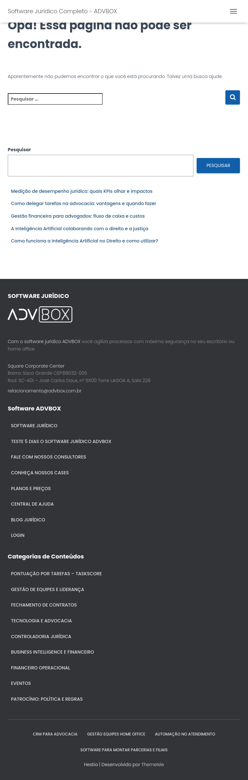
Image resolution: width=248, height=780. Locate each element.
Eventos (21, 683)
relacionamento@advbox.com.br (44, 391)
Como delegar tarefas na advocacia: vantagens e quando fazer (83, 203)
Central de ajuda (32, 504)
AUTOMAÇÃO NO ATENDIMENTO (185, 734)
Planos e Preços (31, 488)
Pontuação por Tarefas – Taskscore (56, 573)
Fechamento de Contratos (44, 605)
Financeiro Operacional (40, 668)
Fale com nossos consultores (48, 457)
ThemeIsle (152, 764)
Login (18, 535)
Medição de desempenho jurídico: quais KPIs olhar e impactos (81, 191)
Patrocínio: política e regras (47, 699)
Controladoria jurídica (41, 636)
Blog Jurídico (28, 520)
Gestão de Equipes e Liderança (47, 589)
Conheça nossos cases (40, 472)
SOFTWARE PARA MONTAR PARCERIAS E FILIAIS (124, 750)
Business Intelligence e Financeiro (52, 652)
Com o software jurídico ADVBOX (44, 341)
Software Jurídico (34, 425)
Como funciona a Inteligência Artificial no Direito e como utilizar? (84, 241)
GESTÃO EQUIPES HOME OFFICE (116, 734)
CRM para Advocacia (55, 734)
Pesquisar (19, 149)
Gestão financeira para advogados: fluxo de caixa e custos (78, 216)
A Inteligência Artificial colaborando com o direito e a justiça (79, 228)
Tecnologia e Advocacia (41, 620)
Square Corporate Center (36, 366)
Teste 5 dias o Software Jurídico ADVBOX (61, 441)
